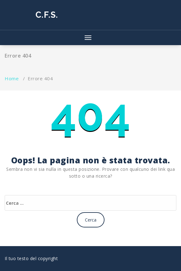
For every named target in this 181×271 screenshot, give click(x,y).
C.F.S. (46, 15)
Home (12, 78)
